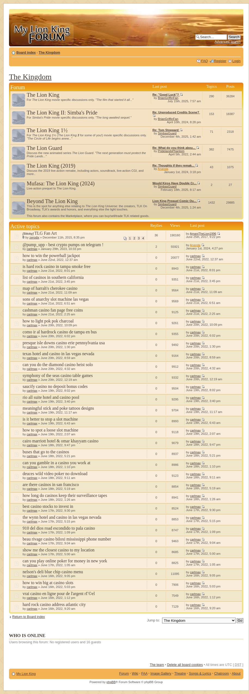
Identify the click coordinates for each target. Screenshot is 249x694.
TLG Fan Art (46, 233)
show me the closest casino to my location (59, 550)
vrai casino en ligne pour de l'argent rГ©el (59, 593)
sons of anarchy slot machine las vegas (56, 299)
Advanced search (228, 42)
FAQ (204, 61)
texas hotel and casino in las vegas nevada (58, 353)
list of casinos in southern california (53, 277)
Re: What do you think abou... (176, 147)
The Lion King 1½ (47, 130)
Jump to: (153, 620)
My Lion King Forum (42, 33)
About (236, 673)
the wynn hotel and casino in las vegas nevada (62, 517)
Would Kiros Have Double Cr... (176, 183)
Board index (26, 53)
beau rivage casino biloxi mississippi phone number (67, 539)
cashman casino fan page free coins (53, 310)
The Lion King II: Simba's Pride (62, 113)
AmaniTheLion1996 (203, 233)
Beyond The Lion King (52, 201)
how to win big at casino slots (48, 582)
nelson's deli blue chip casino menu (53, 571)
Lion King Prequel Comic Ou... (176, 201)
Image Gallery (160, 673)
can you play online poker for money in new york (65, 561)
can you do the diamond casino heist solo (58, 364)
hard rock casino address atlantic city (54, 604)
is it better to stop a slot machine (50, 419)
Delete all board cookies (185, 665)
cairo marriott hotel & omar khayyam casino (60, 441)
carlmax (32, 249)
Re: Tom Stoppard (168, 130)
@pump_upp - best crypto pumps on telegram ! (63, 244)
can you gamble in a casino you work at (56, 462)
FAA (144, 673)
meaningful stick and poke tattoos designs (58, 408)
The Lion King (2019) (51, 166)
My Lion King (26, 674)
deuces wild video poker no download (55, 473)
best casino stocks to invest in (48, 506)
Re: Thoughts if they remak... (175, 165)
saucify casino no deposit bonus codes (55, 386)
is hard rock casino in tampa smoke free (56, 266)
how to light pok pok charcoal (48, 321)
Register (220, 61)
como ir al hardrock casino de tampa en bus (60, 332)
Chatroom (221, 673)
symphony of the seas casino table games (58, 375)
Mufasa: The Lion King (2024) (61, 183)
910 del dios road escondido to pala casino (59, 528)
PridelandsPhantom (171, 151)
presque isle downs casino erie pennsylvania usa (64, 342)
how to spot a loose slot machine (50, 430)
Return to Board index (28, 617)
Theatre (180, 673)
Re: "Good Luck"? (168, 94)
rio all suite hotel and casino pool (51, 397)
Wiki (135, 673)
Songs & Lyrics (200, 673)
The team (157, 665)
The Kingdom (49, 53)
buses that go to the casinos (46, 451)
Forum (124, 673)
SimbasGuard (167, 133)
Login (236, 61)
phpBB (111, 682)
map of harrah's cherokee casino (50, 288)
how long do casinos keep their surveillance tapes (65, 495)
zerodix (34, 237)
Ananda (163, 168)
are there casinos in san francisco (51, 484)
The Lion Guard (44, 148)
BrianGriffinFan (168, 97)
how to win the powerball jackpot (51, 255)
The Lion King (43, 95)
